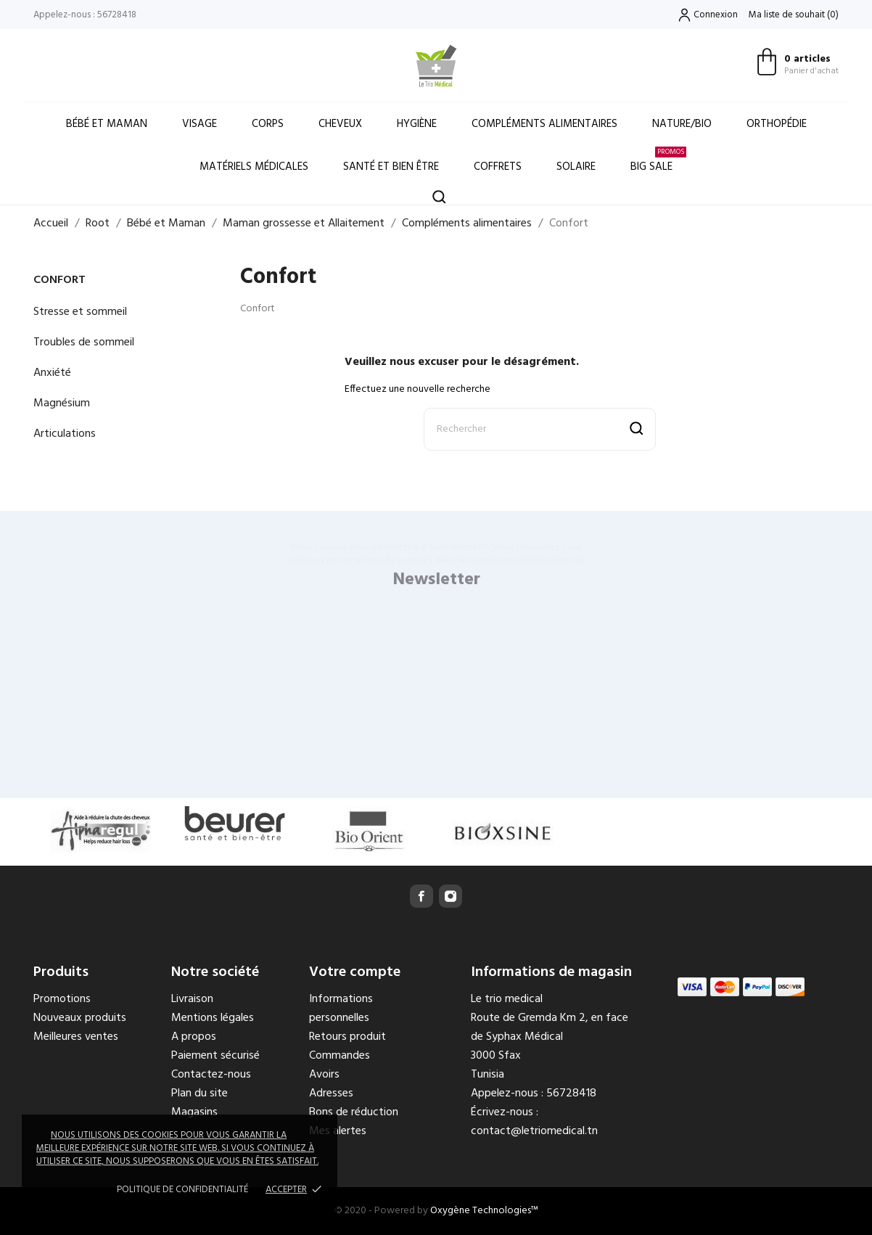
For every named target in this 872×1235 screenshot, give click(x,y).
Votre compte (354, 972)
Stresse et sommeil (80, 312)
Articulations (64, 433)
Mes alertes (337, 1131)
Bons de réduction (353, 1112)
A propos (193, 1036)
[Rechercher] (540, 429)
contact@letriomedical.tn (534, 1131)
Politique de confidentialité (182, 1189)
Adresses (331, 1093)
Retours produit (347, 1036)
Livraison (192, 999)
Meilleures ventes (75, 1036)
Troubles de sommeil (83, 342)
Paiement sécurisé (215, 1055)
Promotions (62, 999)
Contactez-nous (211, 1074)
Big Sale (658, 161)
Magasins (194, 1112)
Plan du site (199, 1093)
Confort (59, 280)
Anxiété (52, 373)
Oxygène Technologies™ (484, 1210)
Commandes (339, 1055)
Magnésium (61, 403)
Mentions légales (212, 1018)
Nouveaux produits (79, 1018)
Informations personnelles (341, 1008)
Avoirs (324, 1074)
